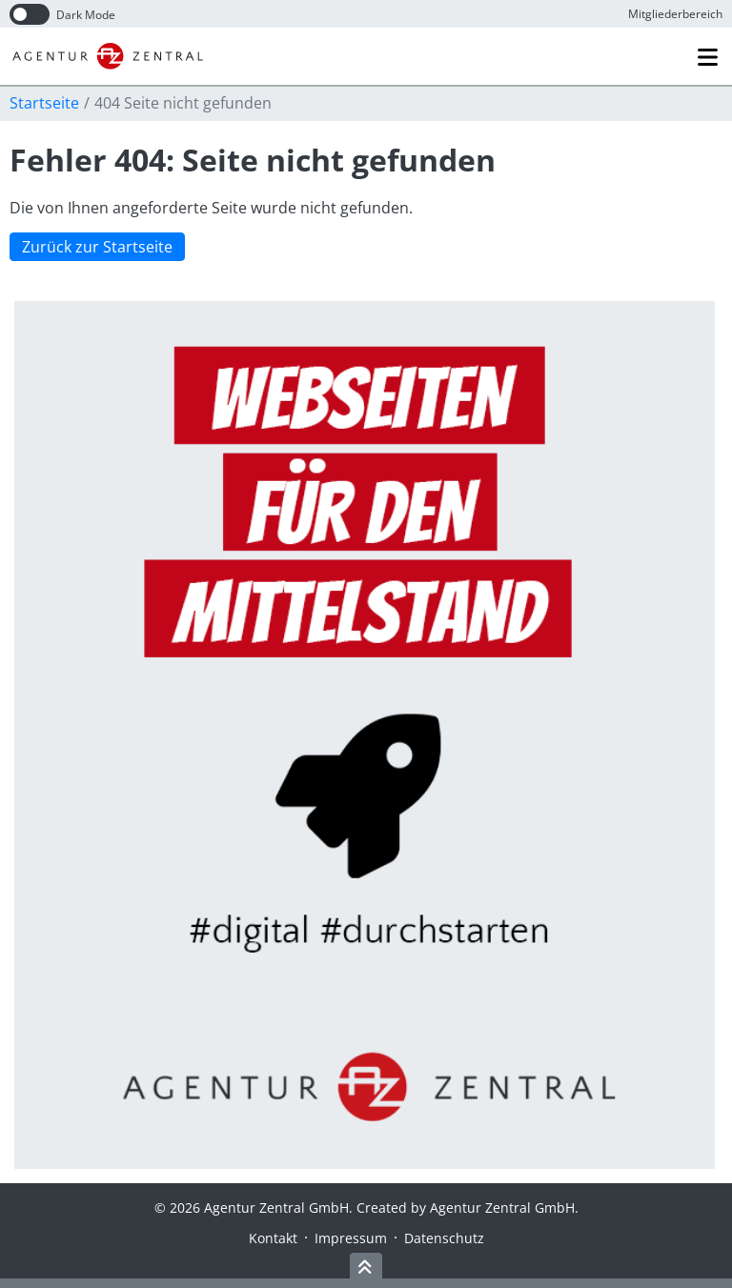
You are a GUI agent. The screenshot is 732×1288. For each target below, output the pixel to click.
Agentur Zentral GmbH (502, 1207)
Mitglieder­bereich (675, 14)
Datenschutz (444, 1238)
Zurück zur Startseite (97, 247)
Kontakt (273, 1238)
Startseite (44, 102)
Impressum (351, 1238)
